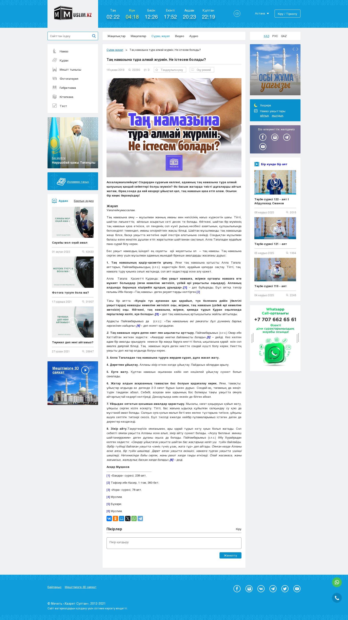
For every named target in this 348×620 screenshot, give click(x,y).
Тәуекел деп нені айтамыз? (72, 342)
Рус (275, 36)
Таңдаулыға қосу (169, 69)
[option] (275, 70)
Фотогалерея (65, 78)
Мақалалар (138, 36)
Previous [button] (293, 49)
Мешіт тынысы (66, 69)
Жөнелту (230, 555)
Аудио (193, 36)
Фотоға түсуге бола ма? (70, 292)
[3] (108, 489)
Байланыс (54, 587)
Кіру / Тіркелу (287, 14)
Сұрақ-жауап (160, 36)
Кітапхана (62, 96)
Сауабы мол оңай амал (69, 242)
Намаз (60, 51)
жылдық (277, 115)
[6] (108, 511)
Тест (59, 106)
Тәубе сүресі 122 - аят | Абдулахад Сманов (271, 201)
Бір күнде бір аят (274, 164)
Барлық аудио (84, 201)
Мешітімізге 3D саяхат (81, 587)
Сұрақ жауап (115, 49)
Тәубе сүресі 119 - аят (270, 286)
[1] (108, 475)
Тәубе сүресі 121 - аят (270, 244)
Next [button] (297, 49)
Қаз (266, 36)
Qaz (284, 36)
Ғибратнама (64, 87)
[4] (108, 497)
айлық (264, 115)
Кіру (238, 529)
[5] (108, 504)
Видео (179, 36)
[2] (198, 292)
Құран (60, 60)
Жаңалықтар (116, 36)
